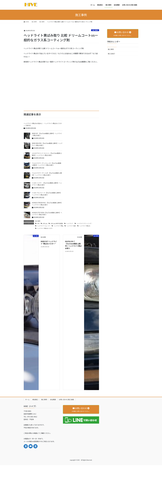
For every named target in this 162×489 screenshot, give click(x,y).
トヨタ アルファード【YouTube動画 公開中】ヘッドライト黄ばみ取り (46, 194)
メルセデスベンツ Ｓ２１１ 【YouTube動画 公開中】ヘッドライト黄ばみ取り (47, 154)
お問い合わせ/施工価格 (66, 399)
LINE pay (45, 223)
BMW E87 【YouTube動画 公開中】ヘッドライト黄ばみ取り (47, 134)
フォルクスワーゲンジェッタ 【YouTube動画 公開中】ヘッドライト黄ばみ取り (46, 164)
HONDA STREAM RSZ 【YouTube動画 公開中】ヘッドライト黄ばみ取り (47, 204)
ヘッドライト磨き (71, 226)
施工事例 (95, 30)
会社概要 (53, 399)
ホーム (27, 399)
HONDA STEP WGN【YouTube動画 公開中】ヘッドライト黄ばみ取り (47, 214)
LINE (38, 223)
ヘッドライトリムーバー (44, 226)
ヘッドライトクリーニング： (84, 223)
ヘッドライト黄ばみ (84, 226)
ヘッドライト (69, 223)
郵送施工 (35, 399)
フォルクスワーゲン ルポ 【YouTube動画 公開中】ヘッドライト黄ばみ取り (47, 174)
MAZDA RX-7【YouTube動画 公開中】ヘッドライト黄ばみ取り (73, 245)
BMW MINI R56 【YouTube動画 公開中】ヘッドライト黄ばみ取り (47, 144)
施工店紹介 (111, 54)
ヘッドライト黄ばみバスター (45, 228)
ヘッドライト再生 (58, 226)
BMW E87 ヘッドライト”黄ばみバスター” (49, 242)
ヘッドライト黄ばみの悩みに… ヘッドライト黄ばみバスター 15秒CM (43, 124)
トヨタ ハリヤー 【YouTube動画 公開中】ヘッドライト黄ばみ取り (47, 184)
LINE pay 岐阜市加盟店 (56, 223)
